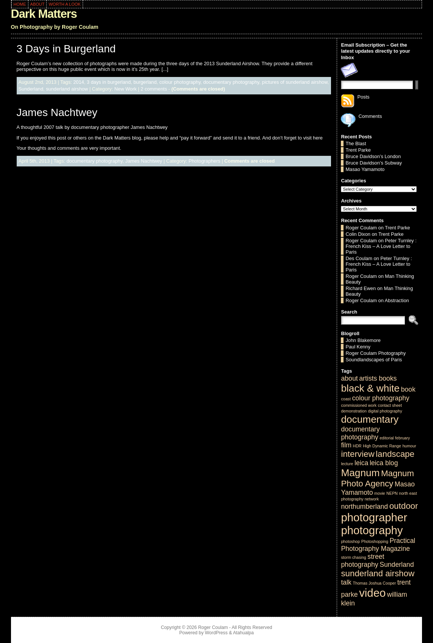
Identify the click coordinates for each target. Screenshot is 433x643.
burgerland (145, 82)
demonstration (354, 411)
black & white (370, 388)
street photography (362, 560)
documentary (369, 419)
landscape (395, 454)
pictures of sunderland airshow (295, 82)
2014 (78, 82)
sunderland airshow (67, 89)
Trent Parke (357, 150)
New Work (126, 89)
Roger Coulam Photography (375, 353)
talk (346, 582)
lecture (347, 463)
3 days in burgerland (109, 82)
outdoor (403, 506)
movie (379, 493)
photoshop (350, 541)
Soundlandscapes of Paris (373, 359)
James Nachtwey (57, 112)
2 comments (154, 89)
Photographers (204, 161)
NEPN (392, 493)
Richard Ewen (360, 288)
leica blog (384, 463)
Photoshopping (374, 541)
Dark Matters (44, 13)
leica (361, 463)
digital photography (385, 411)
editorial (387, 438)
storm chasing (353, 557)
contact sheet (390, 405)
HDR (357, 446)
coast (345, 399)
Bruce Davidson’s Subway (373, 163)
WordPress (216, 632)
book (408, 389)
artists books (378, 378)
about (349, 378)
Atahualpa (243, 632)
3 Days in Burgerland (66, 49)
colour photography (180, 82)
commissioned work (359, 405)
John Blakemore (362, 340)
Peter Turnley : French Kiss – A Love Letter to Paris (380, 246)
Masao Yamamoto (364, 169)
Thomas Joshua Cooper (374, 583)
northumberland (364, 506)
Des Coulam (358, 258)
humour (409, 446)
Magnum (360, 472)
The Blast (355, 143)
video (372, 593)
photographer (374, 517)
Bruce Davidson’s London (373, 156)
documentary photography (231, 82)
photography (372, 530)
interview (357, 454)
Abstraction (397, 300)
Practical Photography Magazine (378, 544)
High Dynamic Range (382, 446)
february (402, 438)
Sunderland (31, 89)
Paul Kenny (357, 347)
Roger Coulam (361, 228)
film (346, 445)
